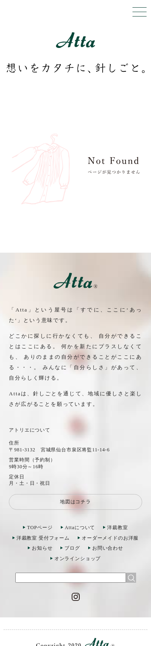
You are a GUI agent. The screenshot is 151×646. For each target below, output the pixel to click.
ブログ (72, 548)
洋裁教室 (117, 527)
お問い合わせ (107, 548)
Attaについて (80, 527)
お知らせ (42, 548)
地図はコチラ (75, 502)
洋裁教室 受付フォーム (43, 538)
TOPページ (40, 527)
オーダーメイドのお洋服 (110, 538)
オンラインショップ (77, 558)
